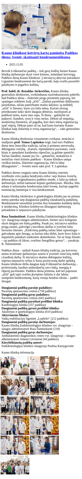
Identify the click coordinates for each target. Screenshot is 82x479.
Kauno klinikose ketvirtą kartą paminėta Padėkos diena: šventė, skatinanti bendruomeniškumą (40, 55)
